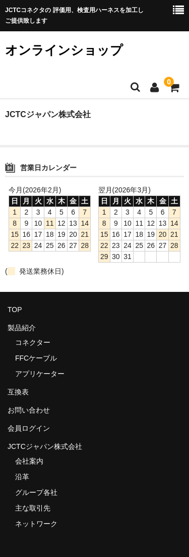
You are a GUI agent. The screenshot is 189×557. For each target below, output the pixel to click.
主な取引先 (32, 508)
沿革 (22, 477)
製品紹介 (22, 328)
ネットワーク (36, 524)
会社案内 (29, 461)
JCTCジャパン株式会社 (45, 446)
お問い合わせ (29, 410)
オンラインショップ (64, 50)
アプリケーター (40, 374)
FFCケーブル (36, 358)
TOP (15, 310)
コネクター (32, 342)
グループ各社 (36, 492)
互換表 (18, 392)
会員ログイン (29, 428)
